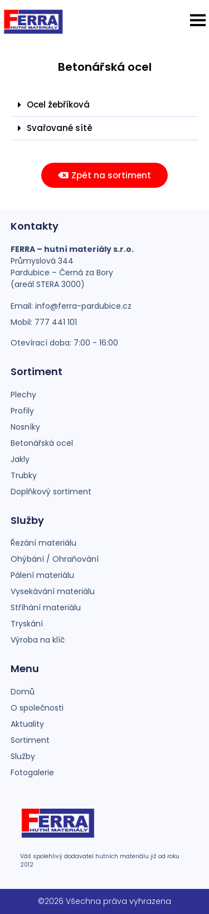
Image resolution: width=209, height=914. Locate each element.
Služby (23, 756)
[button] (197, 20)
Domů (23, 691)
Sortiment (30, 740)
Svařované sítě (60, 128)
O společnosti (37, 707)
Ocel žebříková (58, 104)
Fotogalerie (32, 772)
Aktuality (27, 724)
